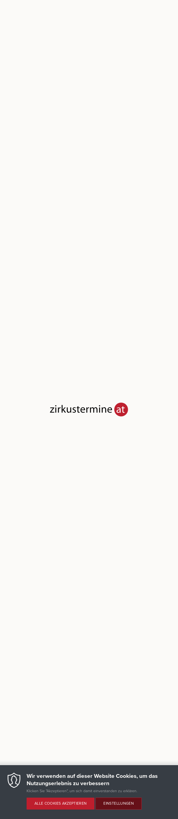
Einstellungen (118, 803)
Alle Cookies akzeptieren (60, 803)
